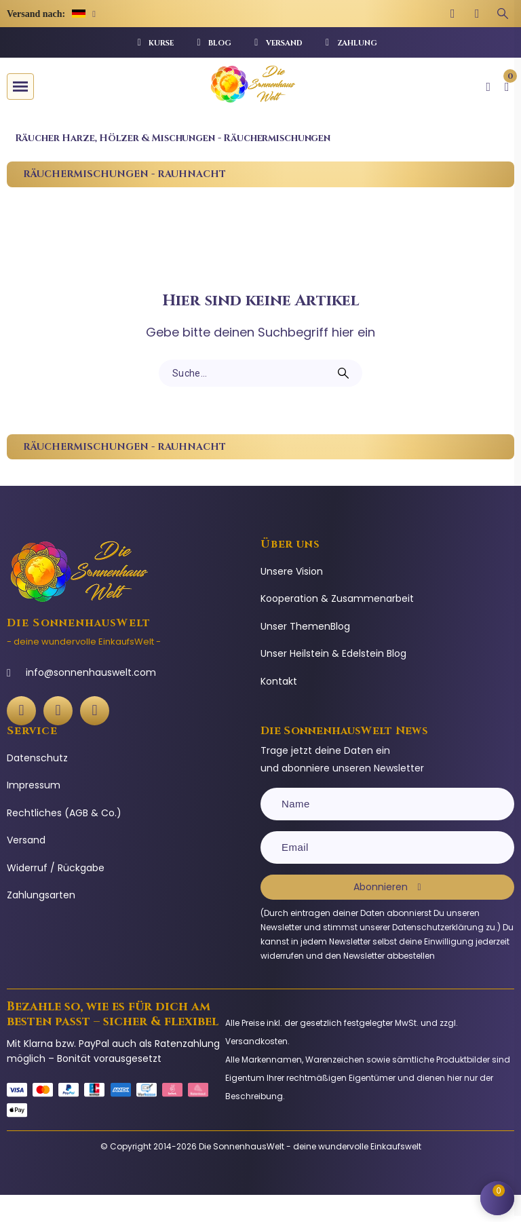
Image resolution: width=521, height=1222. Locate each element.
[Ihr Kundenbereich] (488, 87)
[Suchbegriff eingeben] (503, 13)
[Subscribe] (387, 887)
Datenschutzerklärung (438, 927)
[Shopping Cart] (497, 1198)
